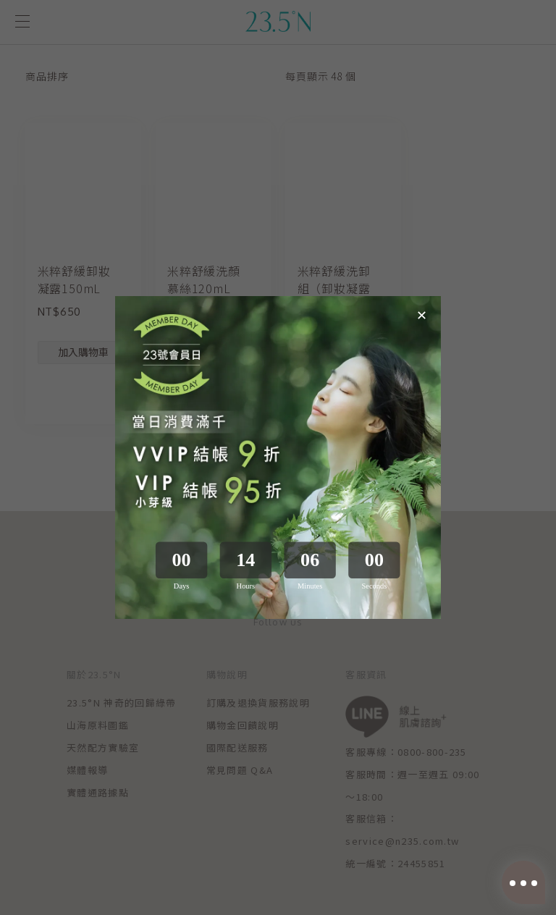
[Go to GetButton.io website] (521, 901)
